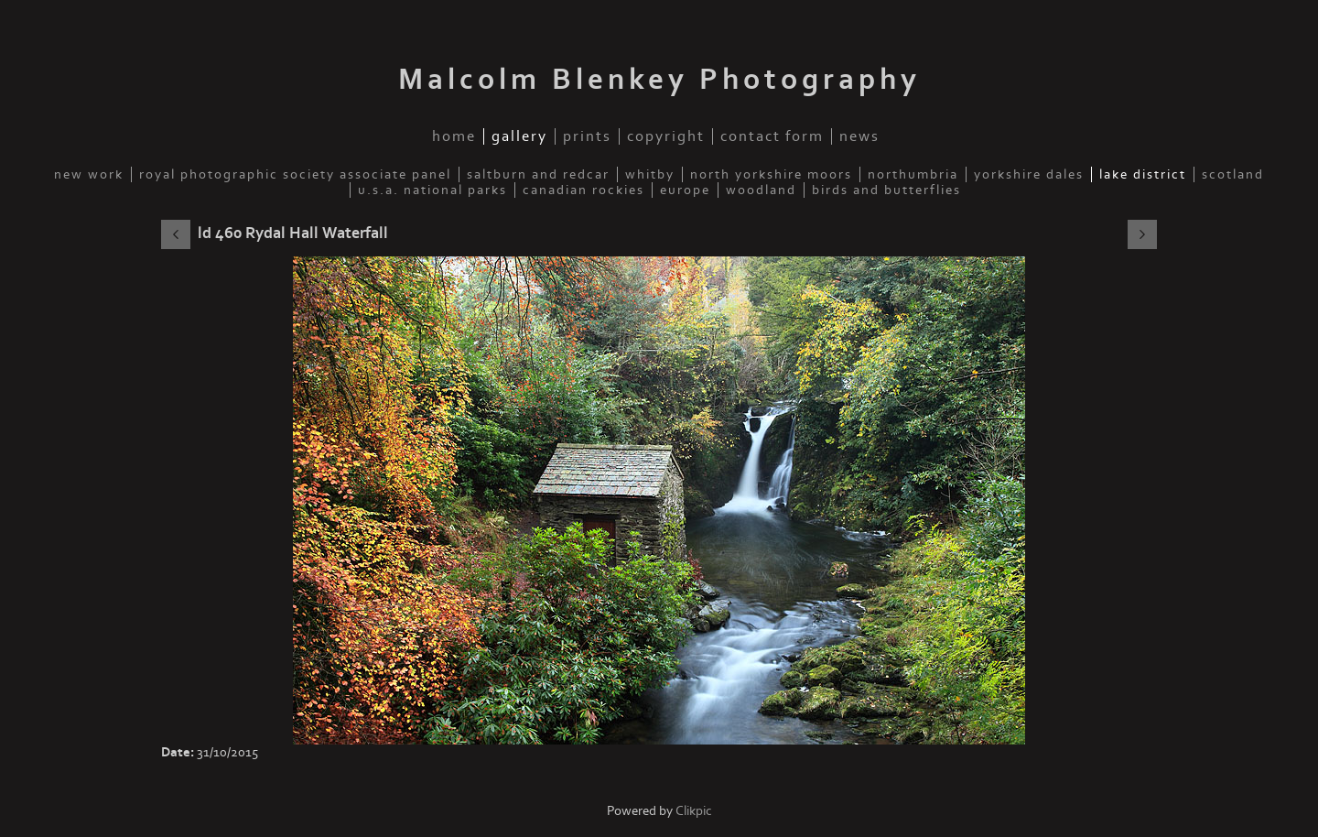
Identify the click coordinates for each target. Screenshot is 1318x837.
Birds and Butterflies (886, 190)
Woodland (761, 190)
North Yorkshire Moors (771, 174)
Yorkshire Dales (1029, 174)
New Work (89, 174)
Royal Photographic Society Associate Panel (295, 174)
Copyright (666, 136)
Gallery (519, 136)
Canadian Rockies (583, 190)
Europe (685, 190)
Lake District (1142, 174)
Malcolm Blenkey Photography (659, 79)
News (859, 136)
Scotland (1233, 174)
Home (454, 136)
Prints (587, 136)
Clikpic (693, 811)
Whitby (650, 174)
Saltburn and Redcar (538, 174)
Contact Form (772, 136)
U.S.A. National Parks (432, 190)
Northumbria (913, 174)
